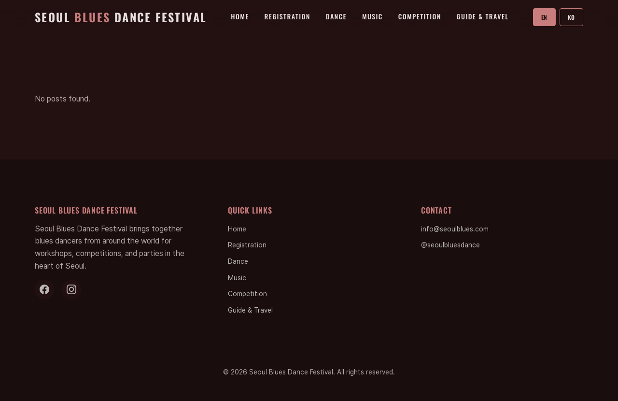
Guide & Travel (483, 16)
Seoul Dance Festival (121, 17)
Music (372, 16)
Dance (336, 16)
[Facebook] (44, 289)
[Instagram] (71, 289)
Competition (419, 16)
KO (571, 17)
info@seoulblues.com (455, 229)
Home (240, 16)
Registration (287, 16)
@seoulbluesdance (450, 245)
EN (544, 17)
